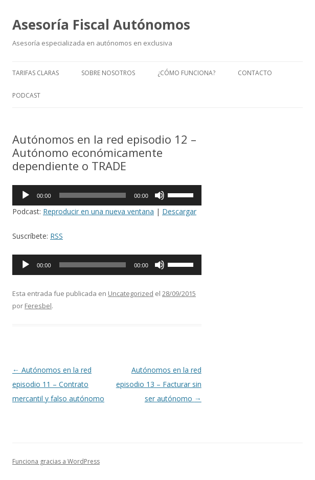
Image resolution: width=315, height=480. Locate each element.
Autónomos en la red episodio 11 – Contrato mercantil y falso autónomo (58, 384)
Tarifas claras (35, 72)
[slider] (92, 195)
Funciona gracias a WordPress (56, 461)
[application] (106, 195)
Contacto (255, 72)
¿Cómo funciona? (186, 72)
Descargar (179, 211)
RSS (56, 236)
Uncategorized (130, 293)
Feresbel (38, 305)
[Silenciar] (159, 195)
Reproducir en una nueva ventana (98, 211)
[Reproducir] (25, 195)
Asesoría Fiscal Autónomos (101, 24)
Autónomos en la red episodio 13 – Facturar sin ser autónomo (158, 384)
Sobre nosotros (108, 72)
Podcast (26, 95)
